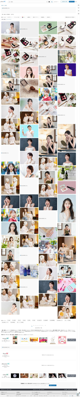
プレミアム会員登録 (35, 394)
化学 (19, 320)
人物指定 (29, 17)
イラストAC (64, 394)
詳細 (70, 395)
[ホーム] (79, 5)
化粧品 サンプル (5, 322)
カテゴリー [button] (56, 1)
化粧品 (6, 5)
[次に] (45, 325)
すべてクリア (9, 19)
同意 (72, 395)
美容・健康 (4, 19)
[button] (47, 2)
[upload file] (49, 1)
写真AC (2, 5)
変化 (29, 320)
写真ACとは (3, 394)
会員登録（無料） (65, 1)
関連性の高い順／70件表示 (70, 17)
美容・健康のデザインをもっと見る (71, 340)
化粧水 (14, 320)
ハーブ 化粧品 (67, 320)
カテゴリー (10, 17)
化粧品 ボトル (60, 320)
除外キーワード (36, 17)
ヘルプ (48, 394)
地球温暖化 (52, 320)
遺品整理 (46, 320)
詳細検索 (43, 17)
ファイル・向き (17, 17)
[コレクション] (79, 10)
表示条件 (49, 17)
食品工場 (39, 320)
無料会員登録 (18, 394)
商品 (34, 320)
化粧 (9, 320)
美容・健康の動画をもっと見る (71, 376)
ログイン (72, 1)
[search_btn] (52, 1)
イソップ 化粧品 (20, 322)
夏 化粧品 (13, 322)
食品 (24, 320)
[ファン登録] (79, 7)
